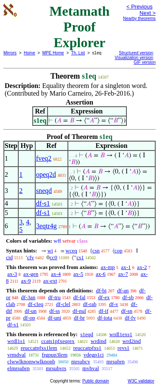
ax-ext (50, 281)
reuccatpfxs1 (87, 348)
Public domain (95, 381)
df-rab (90, 304)
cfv (30, 257)
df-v (113, 304)
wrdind (98, 341)
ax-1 (126, 267)
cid (9, 257)
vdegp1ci (94, 354)
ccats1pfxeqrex (58, 341)
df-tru (54, 297)
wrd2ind (132, 341)
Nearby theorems (139, 18)
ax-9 (26, 281)
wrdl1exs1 (120, 334)
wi (50, 250)
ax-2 (142, 267)
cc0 (53, 257)
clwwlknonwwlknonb (31, 361)
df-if (104, 311)
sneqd (44, 190)
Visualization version (133, 57)
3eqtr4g (46, 225)
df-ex (103, 297)
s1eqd (86, 334)
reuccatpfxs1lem (39, 348)
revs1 (123, 348)
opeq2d (46, 174)
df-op (29, 317)
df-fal (79, 297)
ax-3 (12, 274)
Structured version (136, 53)
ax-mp (108, 267)
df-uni (54, 317)
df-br (79, 317)
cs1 (80, 257)
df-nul (79, 311)
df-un (30, 311)
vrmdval (16, 354)
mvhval (90, 368)
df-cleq (35, 304)
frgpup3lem (54, 354)
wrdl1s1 (16, 341)
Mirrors (10, 53)
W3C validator (141, 381)
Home (29, 53)
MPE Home (53, 53)
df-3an (28, 297)
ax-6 (101, 274)
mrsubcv (80, 361)
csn (96, 250)
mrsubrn (115, 361)
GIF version (145, 62)
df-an (122, 290)
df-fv (130, 317)
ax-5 (78, 274)
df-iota (105, 317)
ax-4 (56, 274)
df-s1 (43, 203)
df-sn (127, 311)
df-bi (101, 290)
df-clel (63, 304)
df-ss (54, 311)
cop (118, 250)
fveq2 (43, 158)
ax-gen (30, 274)
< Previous (139, 6)
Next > (147, 13)
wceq (71, 250)
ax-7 (123, 274)
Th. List (78, 53)
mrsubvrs (56, 368)
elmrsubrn (18, 368)
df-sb (128, 297)
